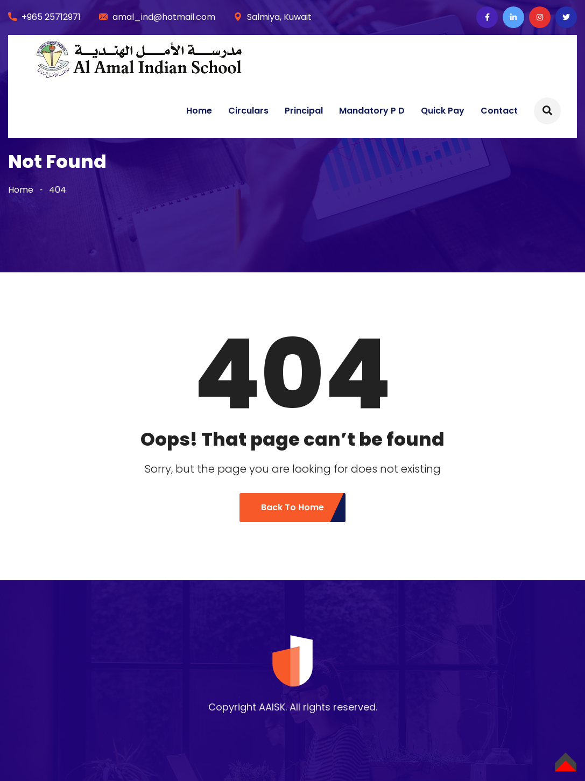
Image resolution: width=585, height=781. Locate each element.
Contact (499, 110)
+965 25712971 (51, 17)
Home (199, 110)
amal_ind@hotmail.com (163, 17)
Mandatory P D (372, 110)
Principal (304, 110)
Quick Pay (442, 110)
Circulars (248, 110)
